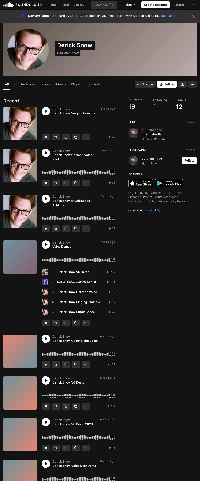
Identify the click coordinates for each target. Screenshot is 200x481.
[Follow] (167, 84)
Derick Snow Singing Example (78, 302)
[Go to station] (145, 84)
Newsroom (135, 201)
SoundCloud (22, 4)
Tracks (45, 84)
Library (79, 4)
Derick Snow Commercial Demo (79, 282)
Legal (132, 193)
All (7, 84)
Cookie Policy (160, 193)
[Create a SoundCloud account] (155, 4)
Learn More (168, 15)
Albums (60, 84)
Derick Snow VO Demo (73, 272)
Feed (65, 4)
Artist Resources (166, 197)
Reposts (95, 84)
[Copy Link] (76, 137)
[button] (193, 5)
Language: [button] (144, 210)
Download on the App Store (140, 183)
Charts (150, 201)
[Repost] (56, 137)
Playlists (77, 84)
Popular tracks (24, 84)
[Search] (104, 5)
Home (52, 4)
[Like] (46, 137)
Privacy (143, 193)
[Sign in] (130, 4)
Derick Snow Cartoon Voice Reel (80, 292)
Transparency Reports (173, 201)
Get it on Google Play (169, 183)
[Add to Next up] (86, 323)
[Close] (193, 16)
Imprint (147, 197)
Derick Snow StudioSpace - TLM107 (83, 312)
